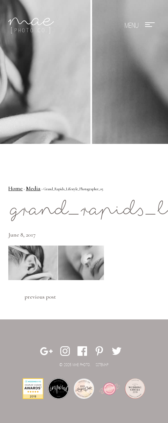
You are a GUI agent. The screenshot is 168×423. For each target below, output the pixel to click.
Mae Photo (32, 26)
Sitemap (102, 365)
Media (33, 188)
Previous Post (40, 296)
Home (15, 188)
